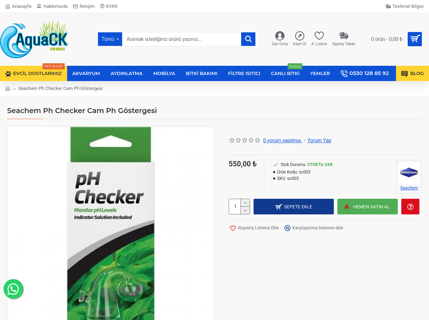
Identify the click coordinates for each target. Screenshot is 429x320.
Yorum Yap (319, 140)
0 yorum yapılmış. (282, 140)
